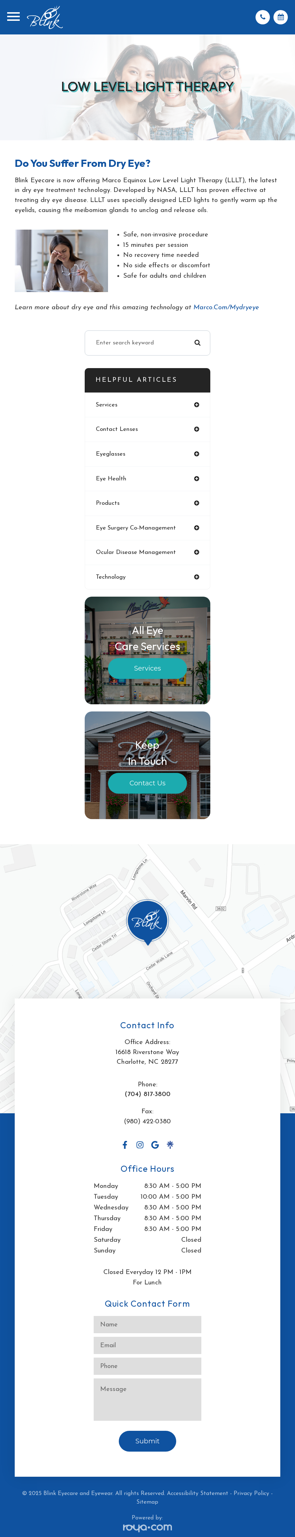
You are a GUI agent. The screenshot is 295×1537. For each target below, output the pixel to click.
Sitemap (147, 1502)
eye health (111, 479)
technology (111, 577)
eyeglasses (110, 454)
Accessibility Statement (197, 1493)
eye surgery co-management (136, 528)
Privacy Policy (251, 1493)
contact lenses (117, 429)
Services (147, 668)
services (106, 405)
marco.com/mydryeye (226, 307)
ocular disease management (136, 552)
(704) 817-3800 (147, 1094)
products (108, 503)
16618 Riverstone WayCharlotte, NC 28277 (147, 1057)
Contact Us (148, 783)
